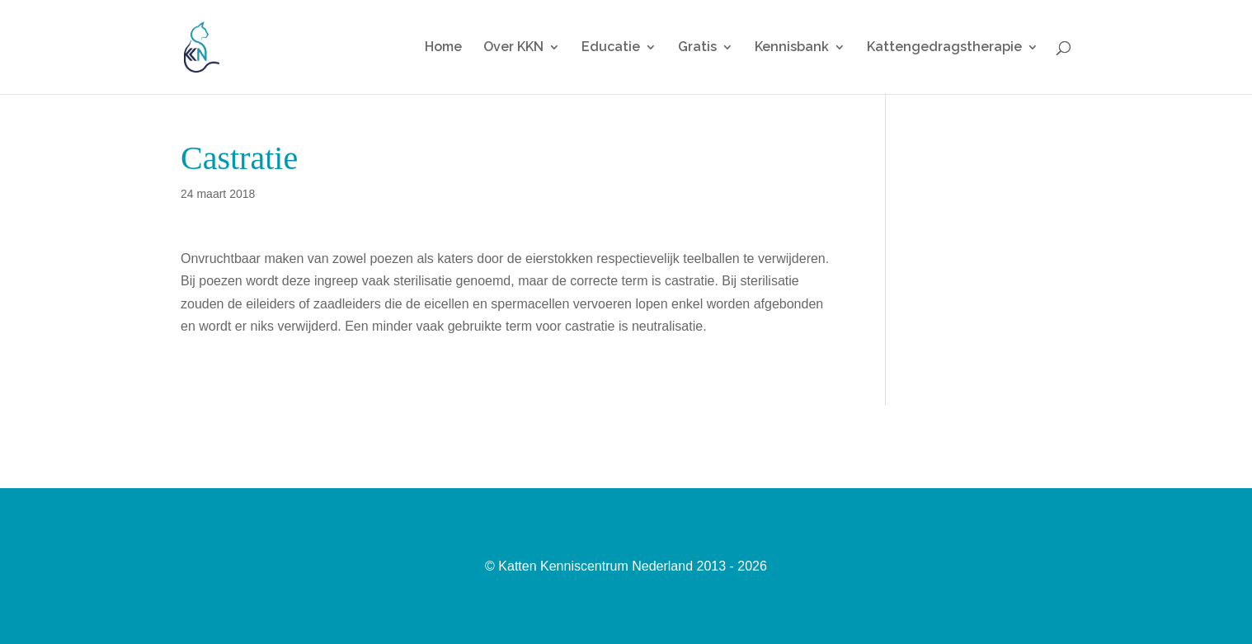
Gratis (697, 47)
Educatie (610, 47)
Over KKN (513, 47)
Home (443, 47)
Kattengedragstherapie (944, 47)
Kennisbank (792, 47)
